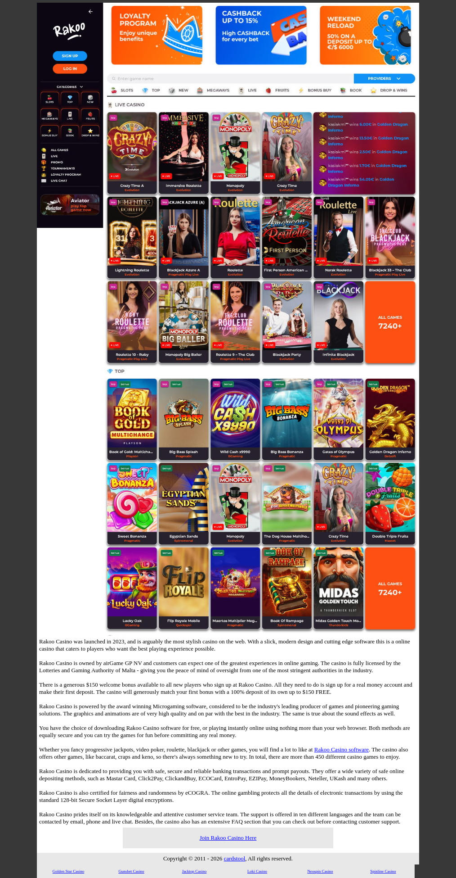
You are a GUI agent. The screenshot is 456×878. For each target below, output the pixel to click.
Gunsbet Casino (131, 871)
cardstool (235, 858)
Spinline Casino (383, 871)
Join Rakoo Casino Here (228, 837)
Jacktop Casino (194, 871)
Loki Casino (257, 871)
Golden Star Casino (69, 871)
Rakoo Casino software (341, 749)
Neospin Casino (320, 871)
